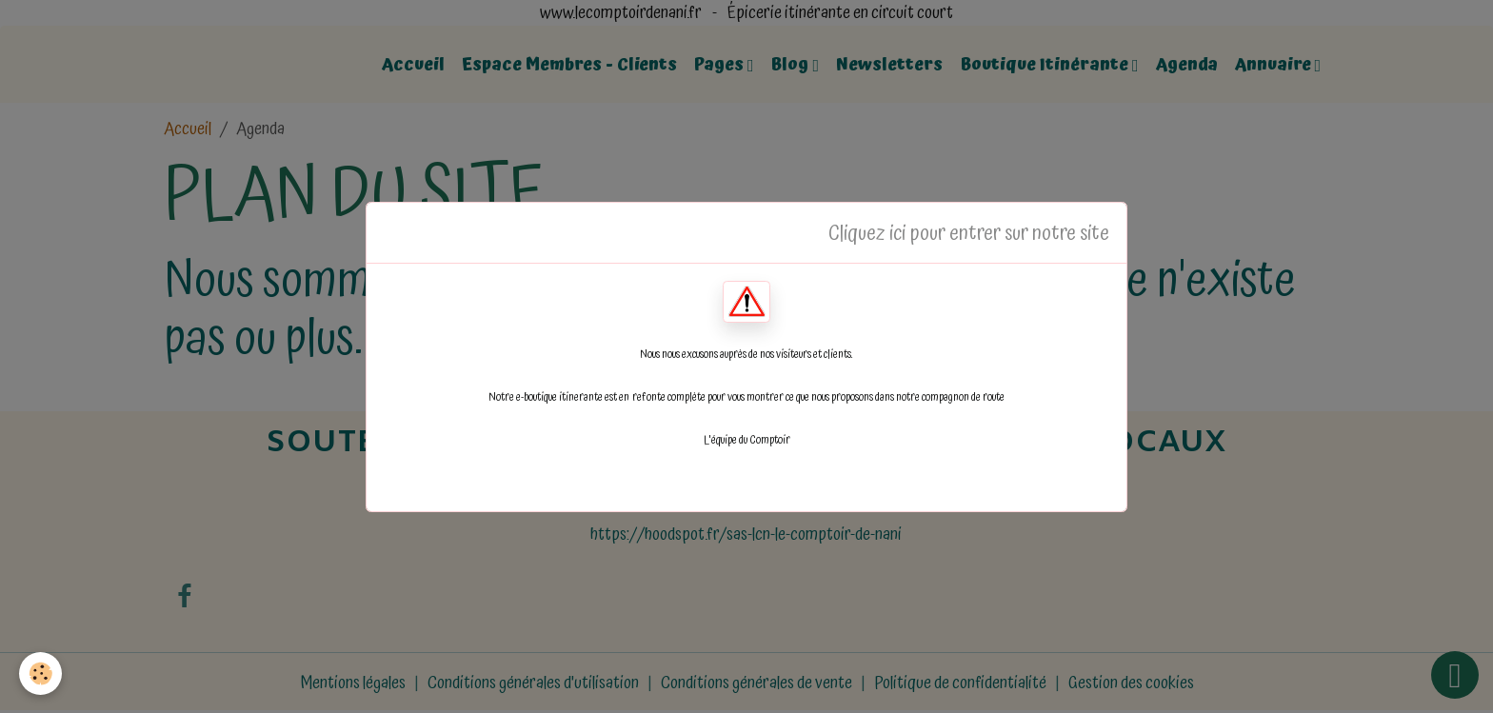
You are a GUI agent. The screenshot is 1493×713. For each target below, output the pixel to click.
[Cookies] (40, 673)
